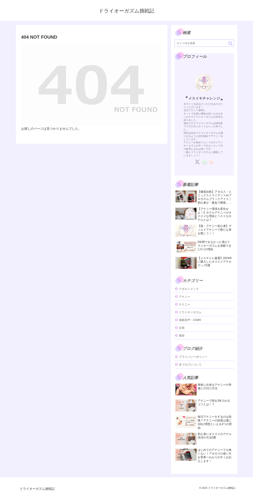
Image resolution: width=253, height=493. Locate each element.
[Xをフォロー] (197, 161)
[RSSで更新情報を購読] (211, 161)
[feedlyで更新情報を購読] (204, 161)
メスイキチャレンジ (204, 98)
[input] (204, 43)
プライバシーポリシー (193, 356)
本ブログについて (190, 364)
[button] (230, 43)
